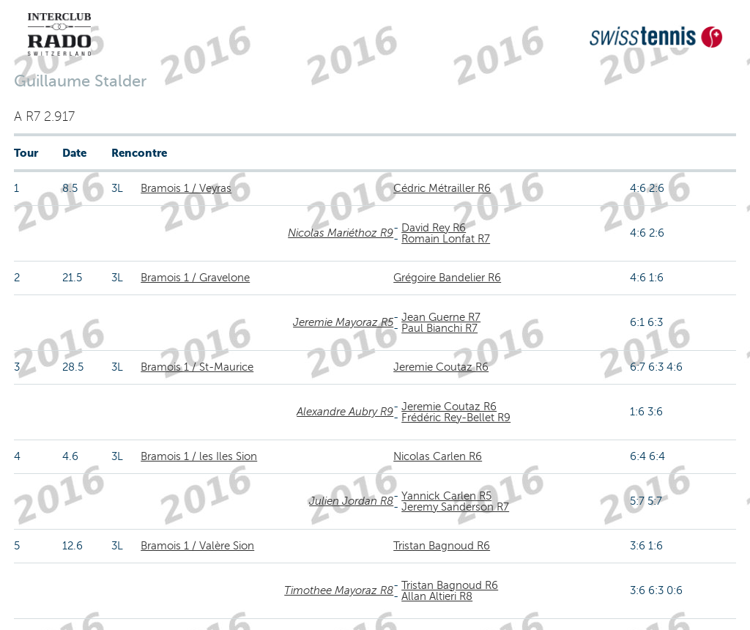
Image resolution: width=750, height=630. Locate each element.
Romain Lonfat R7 (445, 239)
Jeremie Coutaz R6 (441, 367)
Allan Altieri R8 (436, 596)
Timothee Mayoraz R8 (338, 590)
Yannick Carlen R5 (446, 496)
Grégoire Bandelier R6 (447, 278)
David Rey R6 (433, 228)
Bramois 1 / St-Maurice (197, 367)
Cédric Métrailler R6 (442, 188)
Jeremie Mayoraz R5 (343, 322)
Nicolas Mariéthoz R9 (340, 233)
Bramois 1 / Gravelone (195, 278)
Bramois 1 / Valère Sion (197, 546)
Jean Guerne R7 (440, 317)
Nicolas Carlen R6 (437, 456)
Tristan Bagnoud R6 (441, 546)
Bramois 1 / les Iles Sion (199, 456)
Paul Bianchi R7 (439, 328)
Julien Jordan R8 (351, 501)
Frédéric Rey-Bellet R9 (455, 417)
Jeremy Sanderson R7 (455, 507)
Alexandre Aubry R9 (345, 412)
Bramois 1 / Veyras (186, 188)
